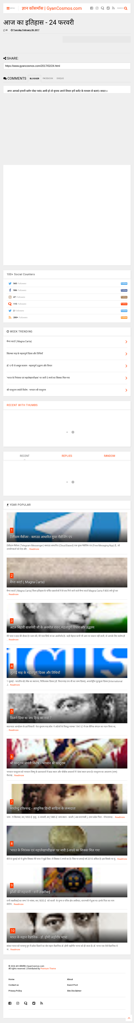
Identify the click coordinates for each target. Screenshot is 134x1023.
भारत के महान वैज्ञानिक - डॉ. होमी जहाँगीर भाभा (38, 937)
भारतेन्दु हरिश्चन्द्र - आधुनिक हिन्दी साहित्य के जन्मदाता (42, 808)
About (70, 979)
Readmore (34, 549)
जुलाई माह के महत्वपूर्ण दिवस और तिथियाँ (35, 673)
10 (12, 931)
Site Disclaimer (74, 991)
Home (11, 979)
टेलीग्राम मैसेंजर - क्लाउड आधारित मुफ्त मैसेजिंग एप (41, 537)
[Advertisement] (67, 214)
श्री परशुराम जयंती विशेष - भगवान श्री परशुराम (37, 763)
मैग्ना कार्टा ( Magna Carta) (27, 582)
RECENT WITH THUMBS (22, 405)
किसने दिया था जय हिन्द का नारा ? (31, 718)
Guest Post (72, 985)
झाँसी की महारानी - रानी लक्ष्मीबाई (30, 892)
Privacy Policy (15, 991)
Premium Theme (48, 968)
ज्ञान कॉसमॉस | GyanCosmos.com (52, 8)
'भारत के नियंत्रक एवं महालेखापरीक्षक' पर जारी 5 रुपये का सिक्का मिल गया (55, 850)
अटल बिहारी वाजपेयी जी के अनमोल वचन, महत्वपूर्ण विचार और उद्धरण (52, 627)
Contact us (13, 985)
